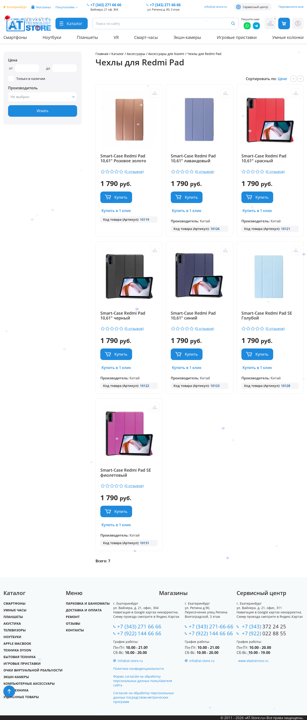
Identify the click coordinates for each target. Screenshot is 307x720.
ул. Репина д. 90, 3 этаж (163, 9)
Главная (102, 54)
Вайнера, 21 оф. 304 (104, 9)
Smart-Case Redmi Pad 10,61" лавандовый (193, 159)
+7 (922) (264, 633)
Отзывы (73, 623)
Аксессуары (136, 54)
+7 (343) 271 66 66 (139, 626)
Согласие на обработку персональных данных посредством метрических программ (143, 697)
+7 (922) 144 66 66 (139, 633)
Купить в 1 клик (116, 210)
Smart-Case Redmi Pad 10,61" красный (263, 159)
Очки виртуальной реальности (33, 670)
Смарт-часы (146, 37)
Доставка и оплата (84, 610)
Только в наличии (26, 78)
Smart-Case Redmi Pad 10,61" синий (193, 316)
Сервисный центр (255, 7)
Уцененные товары (21, 697)
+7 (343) (264, 626)
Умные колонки (288, 37)
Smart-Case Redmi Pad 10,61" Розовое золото (123, 159)
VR (116, 37)
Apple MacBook (17, 643)
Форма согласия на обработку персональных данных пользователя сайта (142, 680)
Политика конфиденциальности (138, 668)
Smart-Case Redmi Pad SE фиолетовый (125, 473)
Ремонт (73, 617)
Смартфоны (15, 37)
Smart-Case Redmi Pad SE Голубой (266, 316)
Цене (282, 78)
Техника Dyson (17, 650)
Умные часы (14, 610)
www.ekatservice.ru (253, 661)
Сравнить (154, 93)
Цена (12, 60)
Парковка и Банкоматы (88, 603)
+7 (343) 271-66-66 (211, 626)
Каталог (117, 54)
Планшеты (87, 37)
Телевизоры (14, 630)
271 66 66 (105, 4)
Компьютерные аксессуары (29, 683)
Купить (120, 197)
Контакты (75, 630)
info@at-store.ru (215, 7)
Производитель (23, 87)
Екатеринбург (17, 7)
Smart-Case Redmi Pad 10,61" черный (122, 316)
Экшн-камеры (187, 37)
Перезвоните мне (291, 7)
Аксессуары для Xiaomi (166, 54)
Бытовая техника (19, 657)
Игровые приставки (237, 37)
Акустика (12, 623)
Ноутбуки (52, 37)
